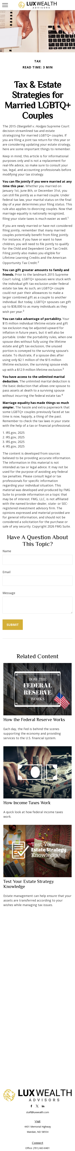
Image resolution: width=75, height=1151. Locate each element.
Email (6, 572)
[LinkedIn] (43, 1106)
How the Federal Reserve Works (34, 719)
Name (7, 551)
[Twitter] (37, 1106)
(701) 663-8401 (41, 1148)
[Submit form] (13, 624)
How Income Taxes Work (27, 802)
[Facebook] (31, 1106)
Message (9, 593)
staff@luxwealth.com (37, 1112)
